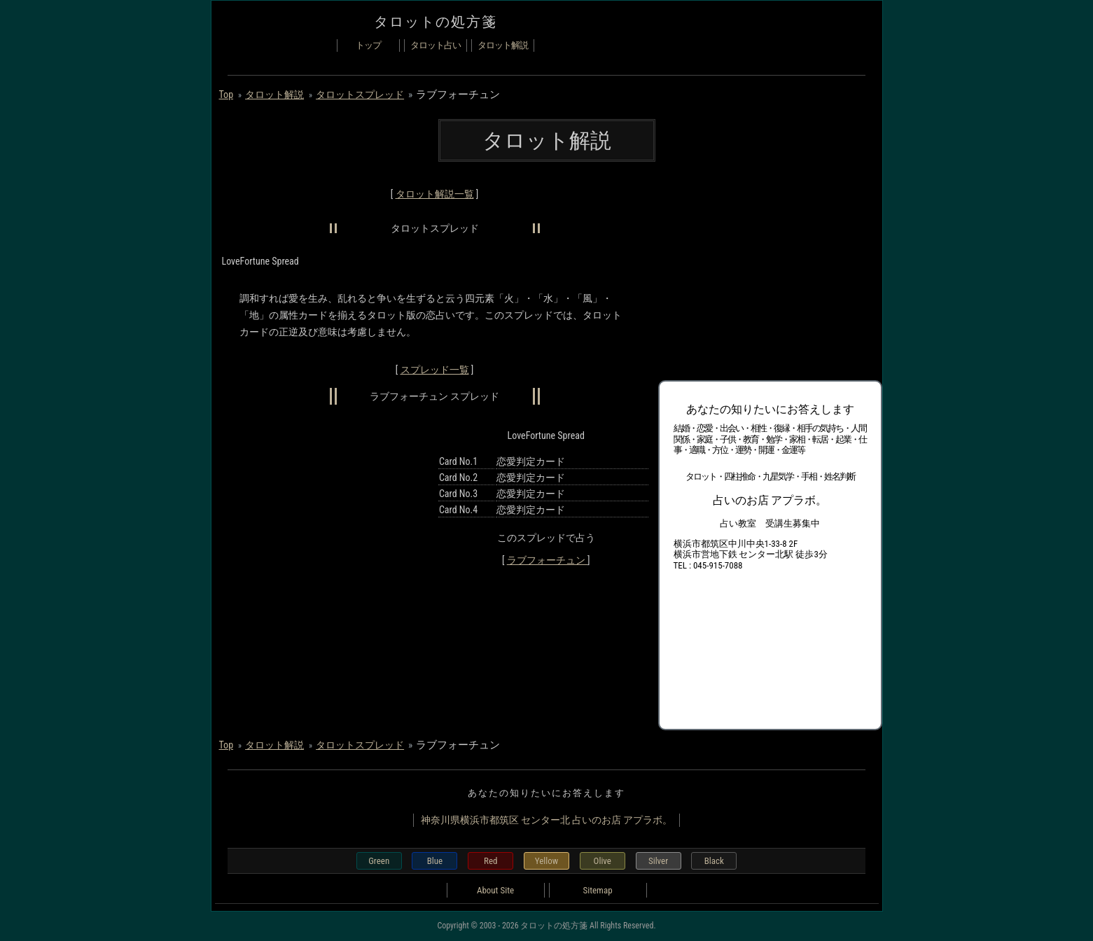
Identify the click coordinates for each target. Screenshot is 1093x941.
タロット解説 (503, 45)
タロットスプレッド (360, 94)
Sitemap (597, 890)
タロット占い (435, 45)
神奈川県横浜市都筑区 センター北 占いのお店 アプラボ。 (547, 819)
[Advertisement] (763, 273)
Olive (602, 861)
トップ (368, 45)
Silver (658, 861)
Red (490, 861)
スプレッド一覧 (435, 369)
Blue (435, 861)
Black (714, 861)
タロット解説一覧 (435, 194)
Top (226, 94)
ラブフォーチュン (547, 560)
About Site (495, 890)
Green (378, 861)
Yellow (546, 861)
